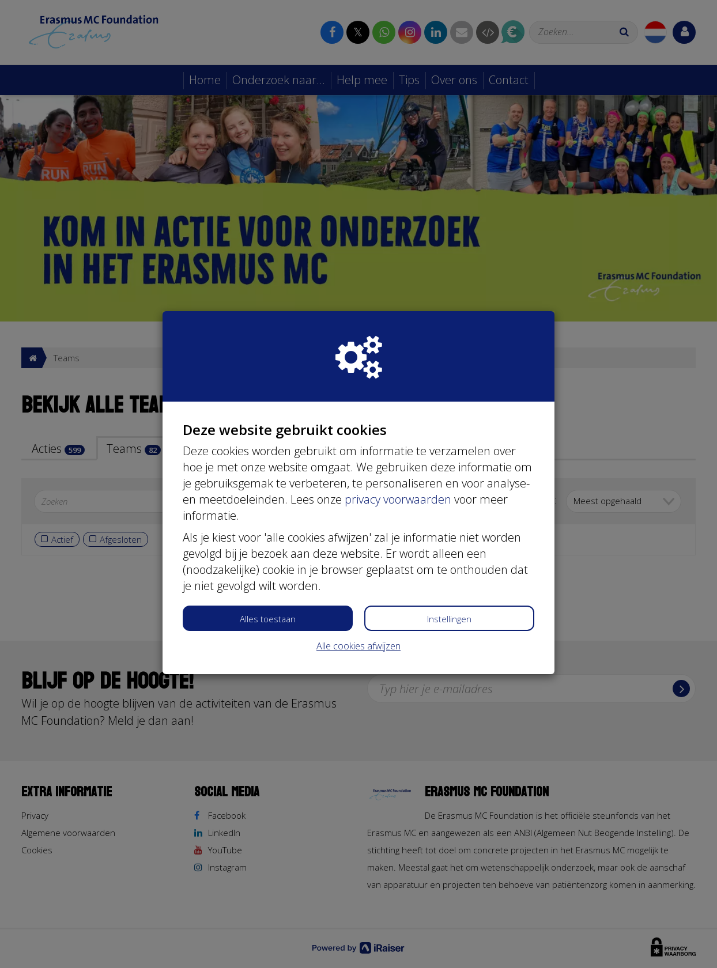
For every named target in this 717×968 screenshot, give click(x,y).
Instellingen (449, 619)
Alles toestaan (268, 619)
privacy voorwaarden (398, 499)
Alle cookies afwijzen (358, 646)
